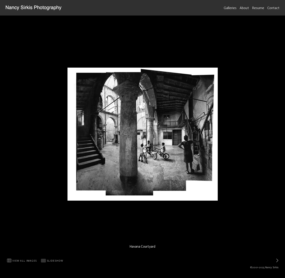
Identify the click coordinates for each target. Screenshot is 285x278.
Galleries (230, 8)
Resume (258, 8)
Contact (273, 8)
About (244, 8)
